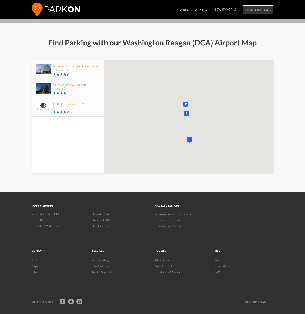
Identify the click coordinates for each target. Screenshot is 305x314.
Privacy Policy (162, 260)
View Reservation (101, 266)
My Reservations (258, 9)
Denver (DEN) (39, 220)
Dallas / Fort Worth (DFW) (46, 225)
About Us (37, 260)
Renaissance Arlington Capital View (173, 214)
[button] (189, 140)
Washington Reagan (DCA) (46, 214)
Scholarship (38, 272)
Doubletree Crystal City (167, 220)
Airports (36, 266)
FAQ (217, 272)
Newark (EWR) (101, 220)
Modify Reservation (102, 272)
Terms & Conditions (165, 266)
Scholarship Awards (42, 301)
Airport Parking (100, 260)
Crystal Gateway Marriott (168, 225)
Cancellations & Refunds (167, 272)
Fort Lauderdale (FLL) (105, 225)
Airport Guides (223, 266)
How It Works (225, 9)
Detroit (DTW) (101, 214)
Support (219, 260)
